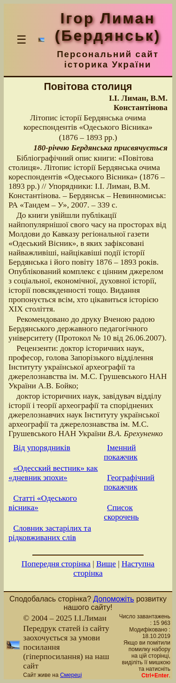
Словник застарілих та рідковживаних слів (49, 533)
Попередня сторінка (56, 563)
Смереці (71, 675)
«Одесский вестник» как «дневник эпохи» (53, 473)
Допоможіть (113, 599)
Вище (106, 563)
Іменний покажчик (121, 452)
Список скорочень (121, 512)
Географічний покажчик (129, 482)
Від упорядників (41, 447)
